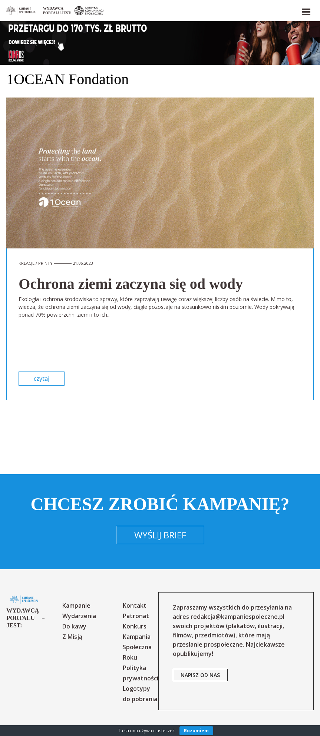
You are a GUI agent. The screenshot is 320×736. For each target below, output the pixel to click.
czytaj (41, 378)
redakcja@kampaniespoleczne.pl (237, 617)
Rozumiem (196, 730)
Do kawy (74, 626)
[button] (305, 10)
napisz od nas (200, 675)
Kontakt (134, 605)
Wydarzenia (79, 616)
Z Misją (72, 637)
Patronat (136, 616)
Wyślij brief (160, 535)
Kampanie (76, 605)
